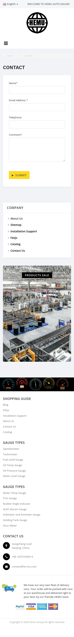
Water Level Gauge (14, 476)
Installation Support (23, 231)
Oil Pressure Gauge (14, 470)
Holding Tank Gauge (15, 520)
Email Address (18, 100)
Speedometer (11, 449)
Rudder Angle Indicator (16, 503)
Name (13, 83)
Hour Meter (10, 525)
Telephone (15, 117)
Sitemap (15, 225)
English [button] (10, 4)
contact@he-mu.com (24, 566)
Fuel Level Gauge (13, 459)
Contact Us (17, 250)
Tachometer (10, 454)
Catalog (15, 244)
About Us (8, 421)
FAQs (13, 238)
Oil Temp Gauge (12, 465)
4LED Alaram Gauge (15, 509)
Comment (15, 134)
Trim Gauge (10, 498)
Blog (5, 404)
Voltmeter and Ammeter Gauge (21, 514)
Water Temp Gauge (14, 493)
